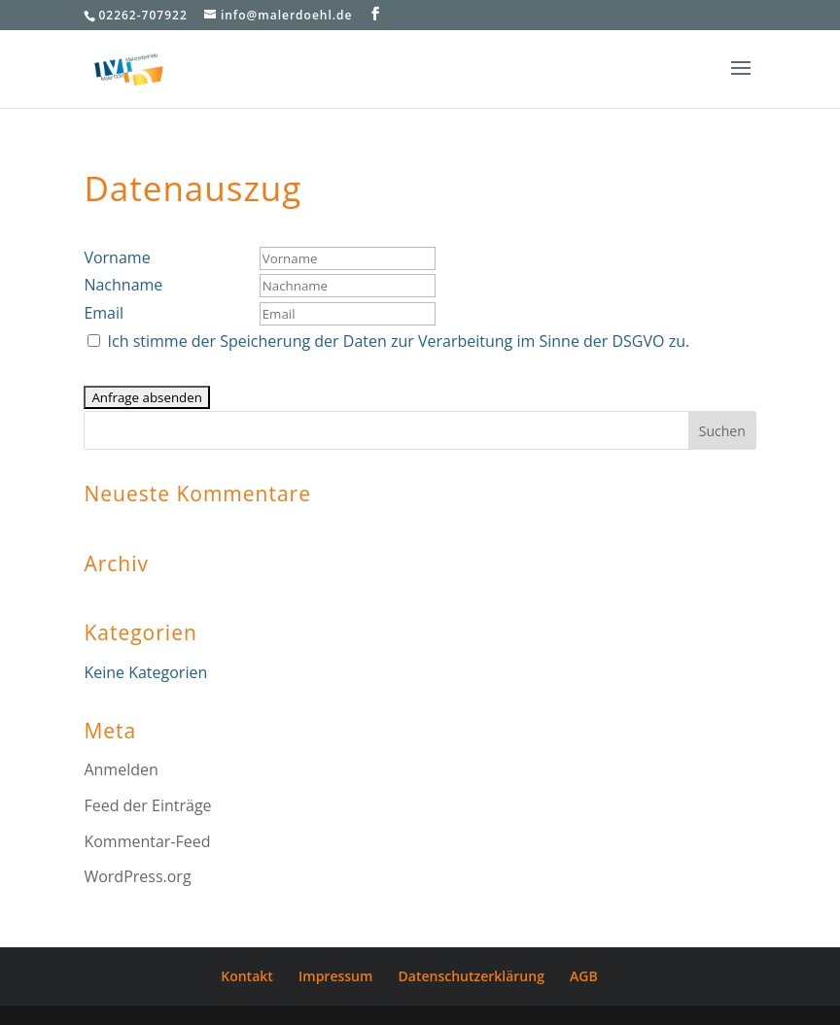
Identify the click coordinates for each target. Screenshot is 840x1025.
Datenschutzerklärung (471, 976)
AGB (584, 976)
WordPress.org (137, 876)
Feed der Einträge (147, 805)
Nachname (123, 284)
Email (103, 313)
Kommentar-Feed (147, 841)
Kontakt (247, 976)
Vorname (117, 257)
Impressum (335, 976)
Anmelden (121, 769)
